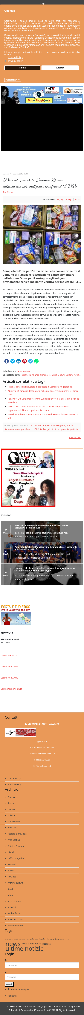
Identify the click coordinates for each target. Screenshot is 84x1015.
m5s (47, 939)
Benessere (12, 797)
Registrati (12, 995)
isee (55, 374)
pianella (27, 374)
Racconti (11, 864)
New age (11, 876)
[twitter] (43, 4)
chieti (16, 939)
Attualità (11, 907)
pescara (46, 943)
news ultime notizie (31, 943)
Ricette (10, 803)
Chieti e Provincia (15, 846)
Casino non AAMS (9, 655)
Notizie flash (13, 913)
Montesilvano (14, 821)
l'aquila (42, 939)
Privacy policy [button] (15, 61)
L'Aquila (11, 852)
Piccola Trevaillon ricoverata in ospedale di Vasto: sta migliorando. (40, 386)
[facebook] (40, 4)
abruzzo (9, 939)
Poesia (10, 870)
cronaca (11, 809)
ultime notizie (74, 374)
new (67, 939)
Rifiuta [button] (22, 68)
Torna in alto (75, 437)
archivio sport (14, 901)
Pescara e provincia (17, 833)
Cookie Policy (14, 778)
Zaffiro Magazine (15, 858)
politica (11, 815)
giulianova (34, 939)
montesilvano (57, 938)
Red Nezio (8, 192)
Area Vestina (24, 371)
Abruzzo (11, 827)
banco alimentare (42, 374)
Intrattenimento (15, 925)
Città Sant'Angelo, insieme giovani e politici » (56, 429)
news (62, 374)
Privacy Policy (14, 784)
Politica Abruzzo (15, 919)
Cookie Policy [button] (15, 57)
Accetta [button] (60, 68)
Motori (10, 895)
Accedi (9, 984)
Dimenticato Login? (18, 989)
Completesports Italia (11, 688)
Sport (10, 889)
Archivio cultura (15, 882)
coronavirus (24, 939)
